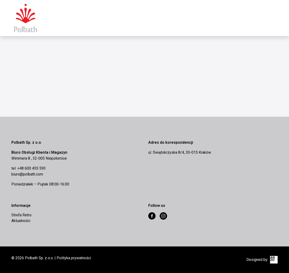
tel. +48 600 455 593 (28, 168)
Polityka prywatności (74, 258)
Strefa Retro (21, 215)
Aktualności (20, 220)
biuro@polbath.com (27, 174)
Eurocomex (25, 18)
